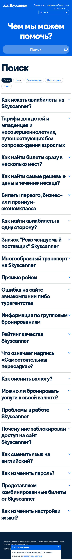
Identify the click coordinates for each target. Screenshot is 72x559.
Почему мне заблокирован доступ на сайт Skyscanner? (33, 435)
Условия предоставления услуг (16, 544)
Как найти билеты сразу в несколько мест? (32, 160)
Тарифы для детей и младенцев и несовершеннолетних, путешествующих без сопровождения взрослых (33, 131)
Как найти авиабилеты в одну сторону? (30, 224)
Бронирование (34, 80)
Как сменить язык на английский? (25, 457)
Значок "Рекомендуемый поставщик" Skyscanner (31, 243)
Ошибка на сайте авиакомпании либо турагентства (25, 296)
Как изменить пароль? (27, 473)
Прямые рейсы (19, 277)
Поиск (7, 80)
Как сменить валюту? (26, 378)
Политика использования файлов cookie (20, 542)
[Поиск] (36, 49)
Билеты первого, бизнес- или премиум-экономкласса (31, 202)
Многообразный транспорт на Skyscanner (34, 261)
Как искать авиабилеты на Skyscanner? (32, 103)
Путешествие (54, 80)
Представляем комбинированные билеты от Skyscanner (33, 492)
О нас (6, 86)
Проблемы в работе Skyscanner (25, 413)
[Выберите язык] (53, 12)
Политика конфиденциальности (51, 542)
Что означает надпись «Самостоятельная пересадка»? (27, 360)
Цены (18, 80)
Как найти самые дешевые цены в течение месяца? (33, 179)
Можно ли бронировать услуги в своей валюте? (29, 394)
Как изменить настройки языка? (30, 514)
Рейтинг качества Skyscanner (22, 337)
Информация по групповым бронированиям (34, 318)
